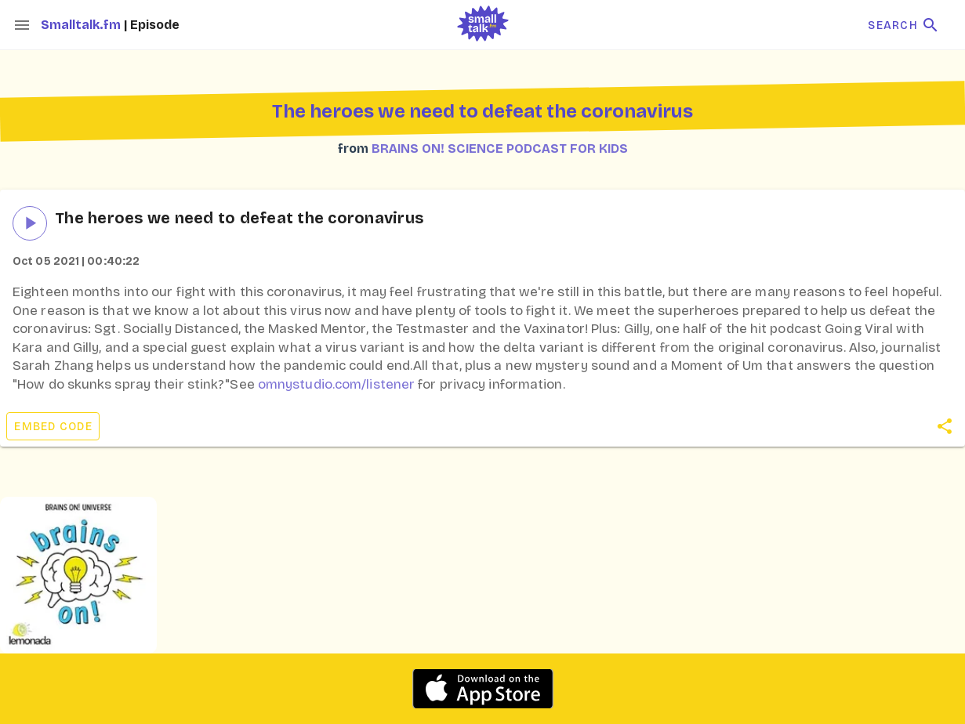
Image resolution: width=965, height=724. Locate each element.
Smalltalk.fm (82, 24)
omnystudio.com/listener (336, 384)
